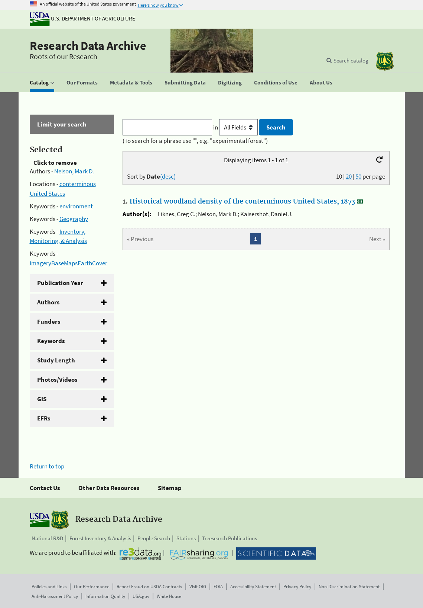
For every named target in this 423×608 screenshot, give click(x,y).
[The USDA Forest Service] (385, 61)
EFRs (44, 418)
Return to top (47, 466)
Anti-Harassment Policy (55, 596)
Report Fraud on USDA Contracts (149, 586)
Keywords (51, 341)
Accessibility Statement (253, 586)
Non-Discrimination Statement (349, 586)
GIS (41, 399)
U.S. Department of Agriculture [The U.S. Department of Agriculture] (82, 18)
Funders (49, 321)
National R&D (47, 538)
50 (358, 176)
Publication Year (60, 283)
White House (169, 596)
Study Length (56, 360)
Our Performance (91, 586)
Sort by (151, 176)
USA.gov (141, 596)
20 (349, 176)
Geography (73, 219)
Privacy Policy (297, 586)
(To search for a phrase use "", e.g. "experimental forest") (195, 141)
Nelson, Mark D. (74, 171)
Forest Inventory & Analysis (100, 538)
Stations (186, 538)
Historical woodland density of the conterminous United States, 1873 (242, 202)
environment (76, 206)
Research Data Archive (88, 45)
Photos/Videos (57, 379)
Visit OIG (197, 586)
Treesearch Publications (229, 538)
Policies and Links (49, 586)
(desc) (168, 176)
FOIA (218, 586)
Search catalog (350, 60)
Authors (48, 302)
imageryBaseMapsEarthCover (68, 263)
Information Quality (105, 596)
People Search (153, 538)
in (236, 127)
